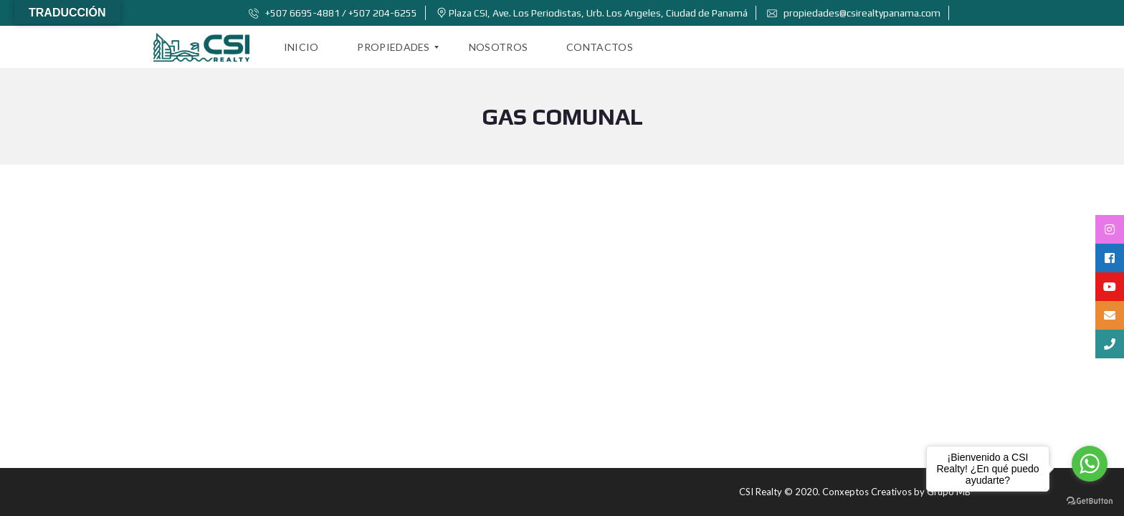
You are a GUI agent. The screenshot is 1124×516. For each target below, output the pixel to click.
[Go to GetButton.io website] (1090, 501)
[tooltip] (1109, 229)
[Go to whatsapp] (1090, 464)
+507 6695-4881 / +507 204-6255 (333, 13)
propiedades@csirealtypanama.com (853, 13)
